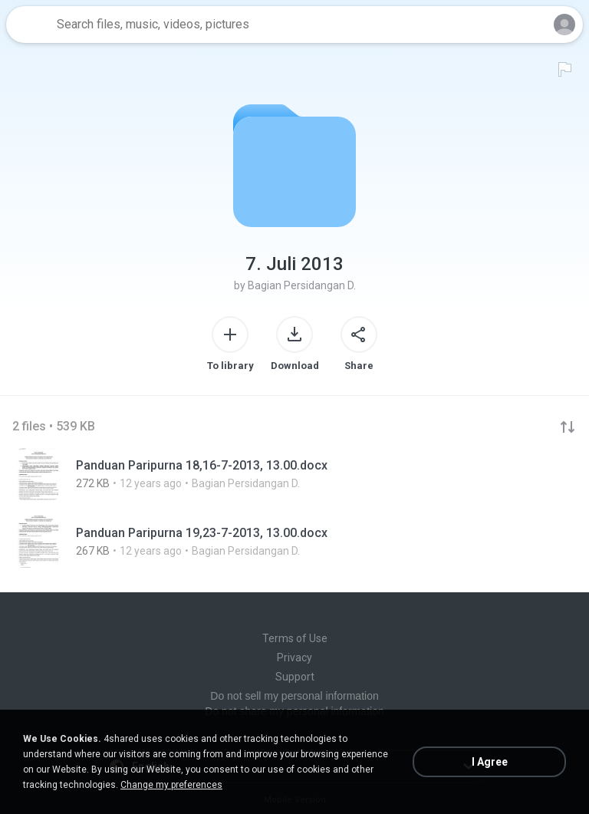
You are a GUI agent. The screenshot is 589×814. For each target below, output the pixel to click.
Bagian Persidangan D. (302, 285)
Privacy (294, 657)
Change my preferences (171, 784)
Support (294, 677)
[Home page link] (29, 24)
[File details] (294, 474)
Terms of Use (294, 638)
